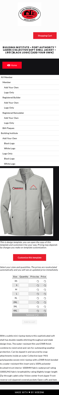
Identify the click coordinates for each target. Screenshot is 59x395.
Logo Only (9, 92)
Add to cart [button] (29, 322)
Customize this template (29, 257)
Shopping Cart (45, 35)
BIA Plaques (8, 128)
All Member (7, 77)
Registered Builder (12, 97)
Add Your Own (11, 87)
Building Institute (9, 133)
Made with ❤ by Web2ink (29, 392)
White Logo (9, 148)
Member (7, 82)
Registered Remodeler (13, 113)
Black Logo (9, 143)
